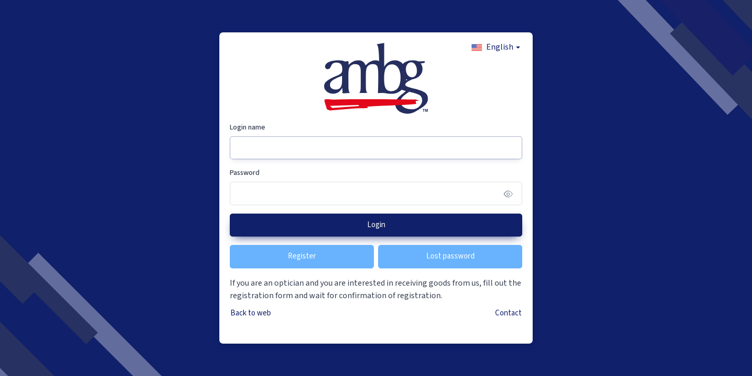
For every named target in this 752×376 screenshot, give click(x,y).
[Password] (376, 193)
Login (376, 224)
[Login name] (376, 148)
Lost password (450, 256)
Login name (247, 127)
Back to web (250, 313)
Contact (508, 313)
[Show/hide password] (508, 193)
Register (302, 256)
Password (245, 173)
